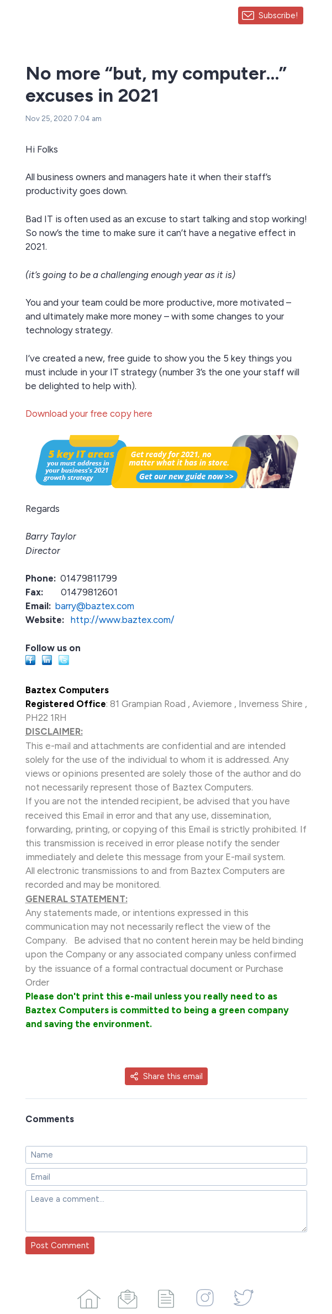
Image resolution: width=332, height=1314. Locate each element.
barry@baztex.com (94, 605)
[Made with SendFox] (317, 15)
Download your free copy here (88, 413)
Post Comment (59, 1245)
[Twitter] (243, 1297)
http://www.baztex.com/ (123, 619)
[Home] (89, 1297)
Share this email (166, 1076)
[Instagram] (205, 1297)
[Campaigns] (127, 1297)
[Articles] (166, 1297)
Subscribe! (278, 15)
